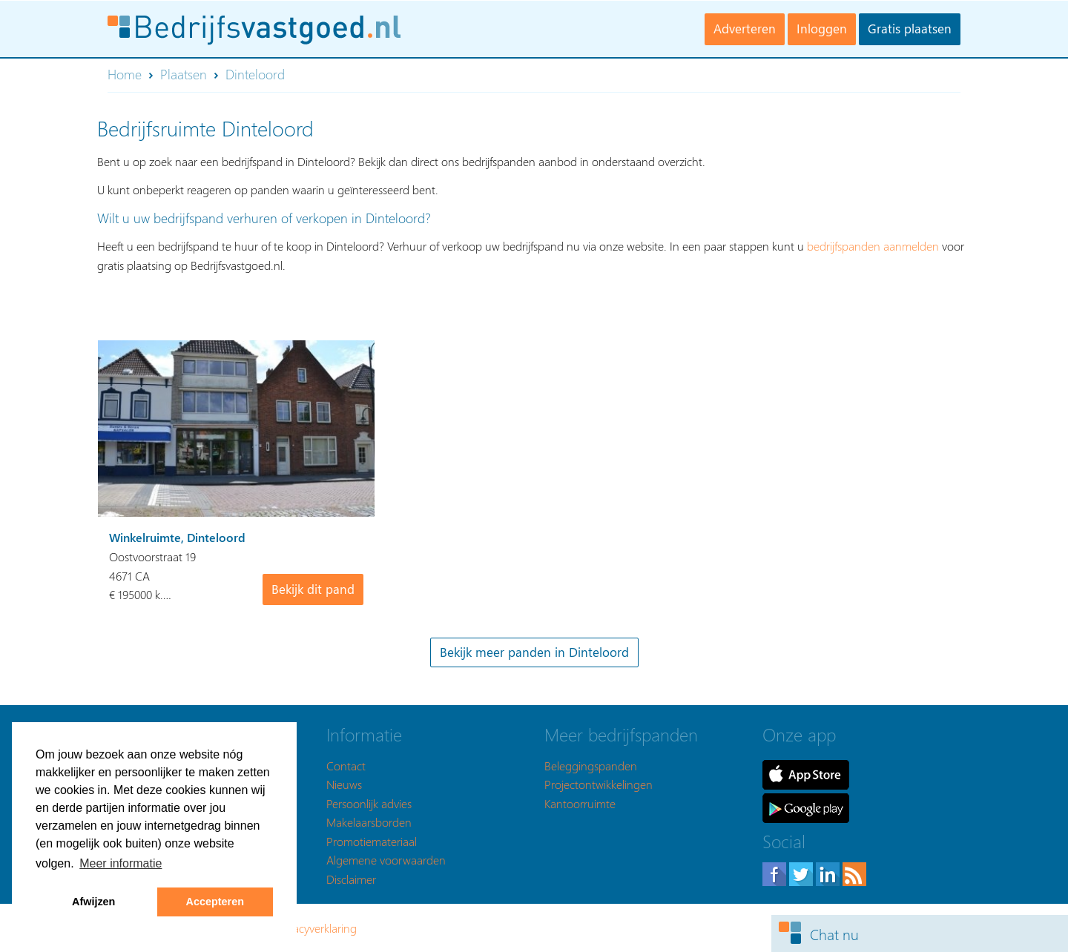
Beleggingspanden (590, 765)
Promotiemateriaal (371, 841)
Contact (346, 765)
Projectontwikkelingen (598, 784)
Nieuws (344, 784)
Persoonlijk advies (369, 803)
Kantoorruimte (580, 803)
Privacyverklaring (316, 928)
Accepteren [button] (215, 902)
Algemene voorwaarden (386, 859)
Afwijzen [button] (93, 902)
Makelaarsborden (369, 822)
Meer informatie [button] (120, 863)
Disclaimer (351, 879)
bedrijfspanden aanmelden (873, 246)
